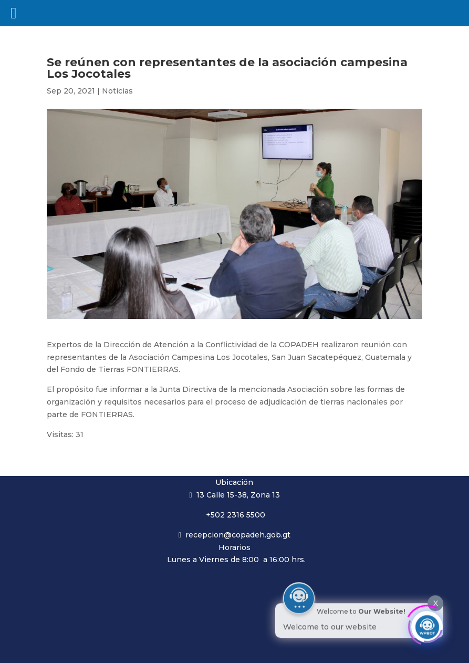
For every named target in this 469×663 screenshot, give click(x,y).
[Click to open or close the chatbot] (427, 624)
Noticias (117, 91)
